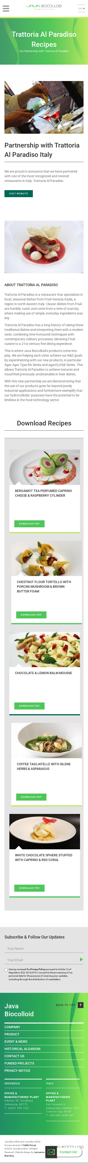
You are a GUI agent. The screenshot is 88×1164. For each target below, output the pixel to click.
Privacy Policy (37, 969)
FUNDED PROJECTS (19, 1063)
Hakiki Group (29, 1145)
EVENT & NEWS (15, 1041)
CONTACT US (14, 1056)
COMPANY (12, 1027)
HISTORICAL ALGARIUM (22, 1049)
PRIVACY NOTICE (17, 1070)
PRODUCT (11, 1034)
